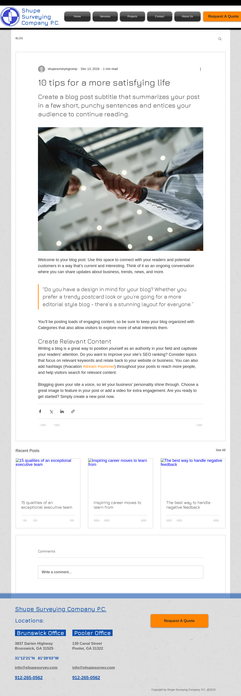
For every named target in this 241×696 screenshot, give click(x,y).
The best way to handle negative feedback (188, 505)
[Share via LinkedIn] (62, 411)
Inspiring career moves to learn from (117, 505)
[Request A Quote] (179, 620)
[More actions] (200, 69)
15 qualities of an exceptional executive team (46, 505)
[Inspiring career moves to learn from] (120, 477)
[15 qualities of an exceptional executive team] (48, 477)
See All (221, 450)
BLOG (19, 38)
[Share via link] (73, 411)
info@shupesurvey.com (36, 667)
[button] (220, 38)
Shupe (30, 10)
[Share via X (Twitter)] (51, 411)
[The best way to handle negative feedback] (193, 477)
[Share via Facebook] (40, 411)
